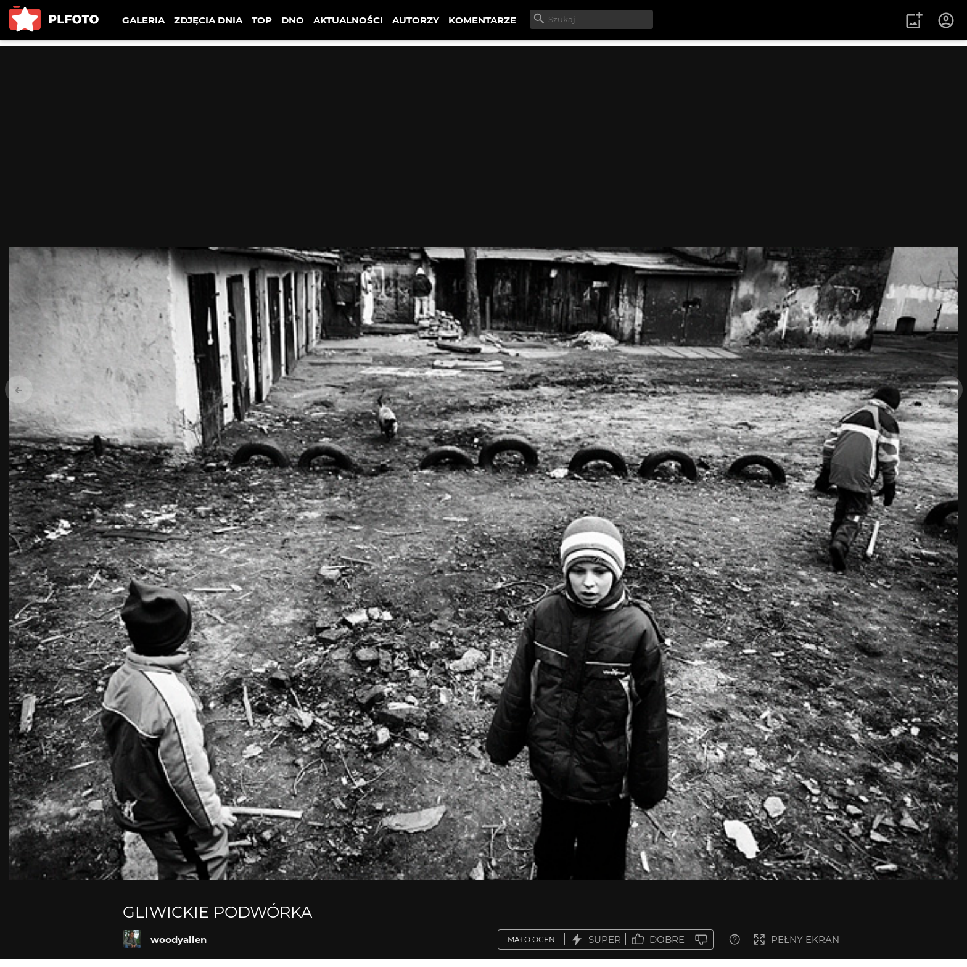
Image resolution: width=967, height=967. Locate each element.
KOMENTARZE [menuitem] (482, 20)
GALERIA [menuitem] (143, 20)
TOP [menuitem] (262, 20)
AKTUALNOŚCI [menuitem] (348, 20)
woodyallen (178, 939)
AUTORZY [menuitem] (415, 20)
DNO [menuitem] (292, 20)
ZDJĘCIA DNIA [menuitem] (208, 20)
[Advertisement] (483, 132)
